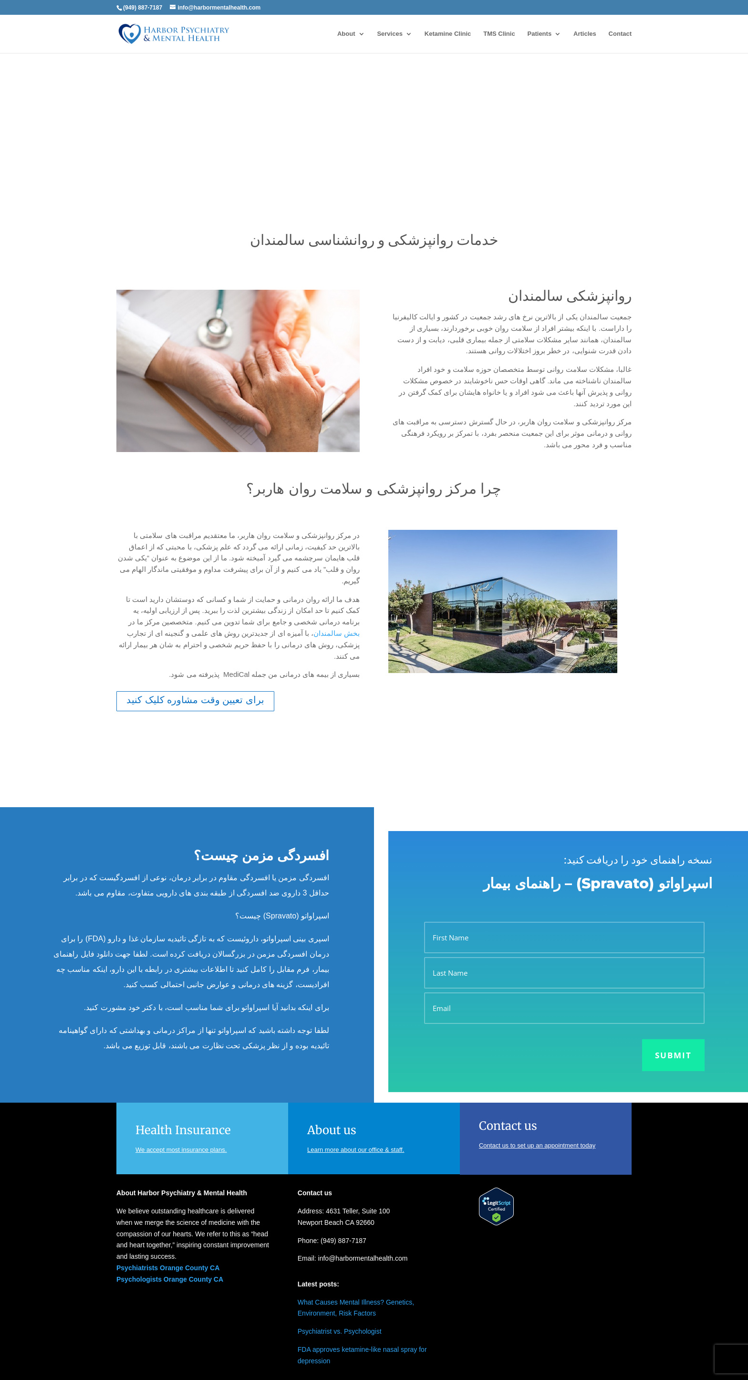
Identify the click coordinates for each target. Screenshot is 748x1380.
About (346, 34)
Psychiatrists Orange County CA (167, 1268)
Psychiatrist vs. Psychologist (340, 1331)
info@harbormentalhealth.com (363, 1258)
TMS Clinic (499, 34)
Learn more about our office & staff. (355, 1149)
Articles (584, 34)
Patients (540, 34)
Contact (620, 34)
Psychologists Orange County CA (169, 1279)
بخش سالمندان (336, 633)
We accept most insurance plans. (181, 1149)
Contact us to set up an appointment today (537, 1145)
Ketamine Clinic (448, 34)
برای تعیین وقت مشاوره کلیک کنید (195, 700)
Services (390, 34)
